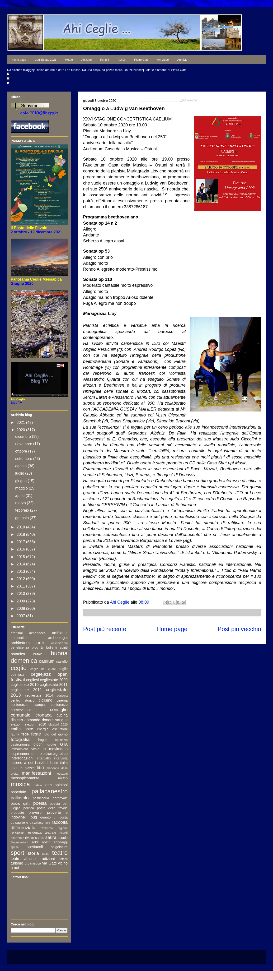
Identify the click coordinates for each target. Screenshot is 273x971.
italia (64, 763)
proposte (17, 812)
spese (15, 847)
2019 (21, 527)
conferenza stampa (28, 705)
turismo (17, 863)
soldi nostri (41, 842)
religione (17, 832)
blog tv (38, 647)
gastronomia (20, 744)
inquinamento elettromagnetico (39, 754)
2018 (21, 534)
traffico (63, 859)
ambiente (60, 633)
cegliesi (32, 680)
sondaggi (61, 842)
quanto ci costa (54, 817)
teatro (60, 852)
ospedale (18, 792)
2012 (21, 579)
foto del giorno (55, 734)
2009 (21, 601)
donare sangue (55, 720)
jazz (14, 768)
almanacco (37, 633)
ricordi (63, 832)
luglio (20, 473)
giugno (21, 481)
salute (39, 838)
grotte (51, 744)
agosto (21, 466)
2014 (21, 564)
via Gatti (49, 863)
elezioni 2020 (58, 724)
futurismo (61, 740)
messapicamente (25, 778)
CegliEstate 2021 (45, 59)
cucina (62, 715)
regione (62, 828)
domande (32, 720)
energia (42, 729)
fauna (15, 734)
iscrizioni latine (46, 763)
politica (28, 808)
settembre (24, 459)
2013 (21, 571)
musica (20, 784)
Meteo (69, 59)
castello (62, 661)
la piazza (27, 768)
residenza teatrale (41, 832)
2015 (21, 557)
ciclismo (45, 700)
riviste (29, 838)
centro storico (22, 700)
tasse (45, 853)
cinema (62, 700)
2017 (21, 542)
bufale (37, 654)
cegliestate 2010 (24, 685)
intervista (61, 758)
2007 (21, 616)
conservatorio (21, 710)
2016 (21, 549)
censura (62, 695)
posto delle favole (52, 808)
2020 (21, 430)
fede (25, 734)
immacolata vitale (25, 749)
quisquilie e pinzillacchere (30, 822)
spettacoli (35, 847)
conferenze (59, 705)
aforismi (17, 633)
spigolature (59, 847)
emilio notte (22, 729)
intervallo (44, 758)
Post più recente (104, 629)
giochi (38, 744)
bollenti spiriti (57, 647)
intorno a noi (22, 763)
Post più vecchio (239, 629)
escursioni (60, 729)
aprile (20, 496)
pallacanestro (50, 791)
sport (17, 852)
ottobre (21, 451)
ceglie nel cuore (43, 669)
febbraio (22, 510)
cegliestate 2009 (54, 680)
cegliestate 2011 (54, 685)
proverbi (35, 812)
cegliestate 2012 (26, 690)
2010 (21, 594)
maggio (22, 488)
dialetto (17, 720)
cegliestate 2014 (39, 695)
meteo (63, 778)
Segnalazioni (19, 842)
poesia (40, 803)
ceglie (19, 668)
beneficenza (20, 647)
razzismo (47, 828)
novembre (24, 444)
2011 (21, 586)
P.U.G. (122, 59)
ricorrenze (17, 838)
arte (40, 642)
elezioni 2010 (35, 724)
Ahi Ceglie (120, 602)
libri (40, 767)
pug (34, 817)
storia (33, 853)
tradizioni (47, 859)
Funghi (104, 59)
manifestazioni (36, 773)
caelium (47, 661)
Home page (18, 59)
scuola (63, 838)
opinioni (61, 785)
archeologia (58, 638)
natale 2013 (43, 785)
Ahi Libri (86, 59)
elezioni (16, 724)
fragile (42, 740)
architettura (20, 643)
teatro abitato (23, 859)
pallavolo (20, 797)
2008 (21, 608)
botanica (18, 654)
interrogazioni (22, 758)
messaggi (61, 773)
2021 (21, 423)
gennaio (22, 518)
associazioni (59, 643)
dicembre (23, 437)
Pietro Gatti (141, 59)
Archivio (182, 59)
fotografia (20, 739)
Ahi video (163, 59)
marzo (21, 503)
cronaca (43, 714)
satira (50, 837)
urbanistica (32, 863)
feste (36, 733)
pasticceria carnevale (50, 798)
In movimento (55, 749)
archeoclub (19, 638)
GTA (64, 744)
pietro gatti (20, 803)
